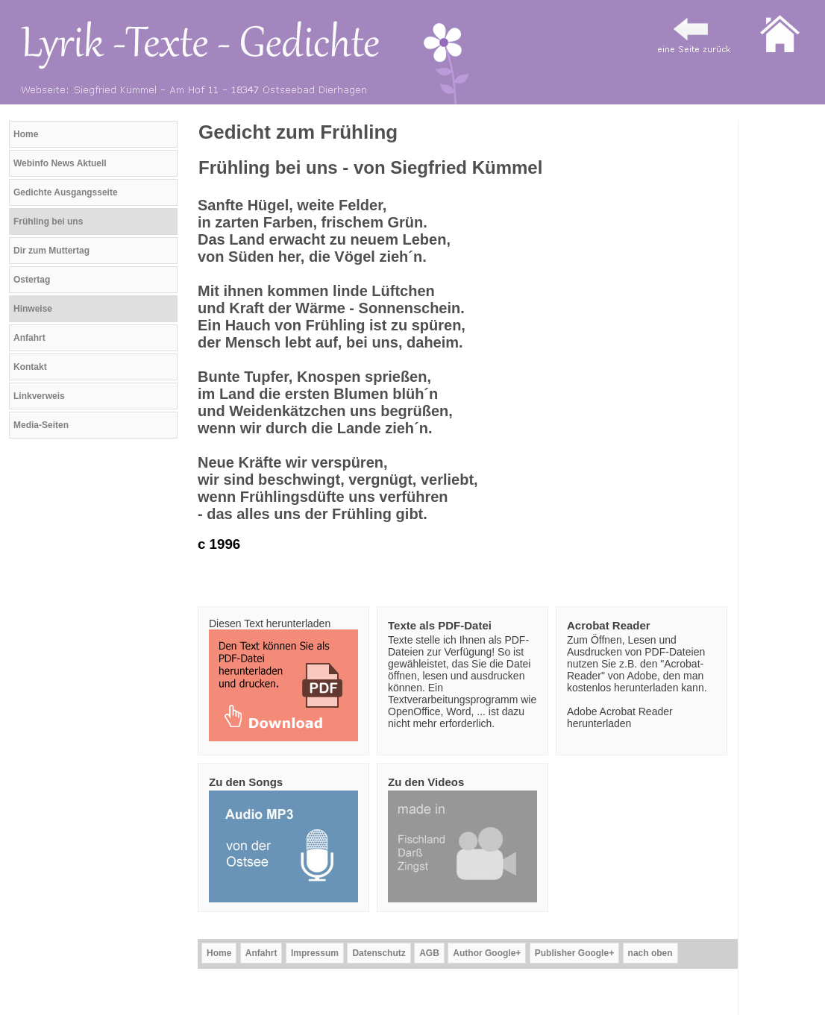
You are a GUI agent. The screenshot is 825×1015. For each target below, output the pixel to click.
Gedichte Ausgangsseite (65, 192)
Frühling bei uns (48, 221)
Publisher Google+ (574, 953)
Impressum (315, 953)
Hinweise (32, 309)
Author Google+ (487, 953)
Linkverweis (39, 396)
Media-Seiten (41, 425)
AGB (429, 953)
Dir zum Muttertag (51, 250)
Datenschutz (378, 953)
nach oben (650, 953)
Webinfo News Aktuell (60, 163)
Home (25, 134)
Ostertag (31, 279)
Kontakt (30, 367)
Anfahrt (29, 338)
